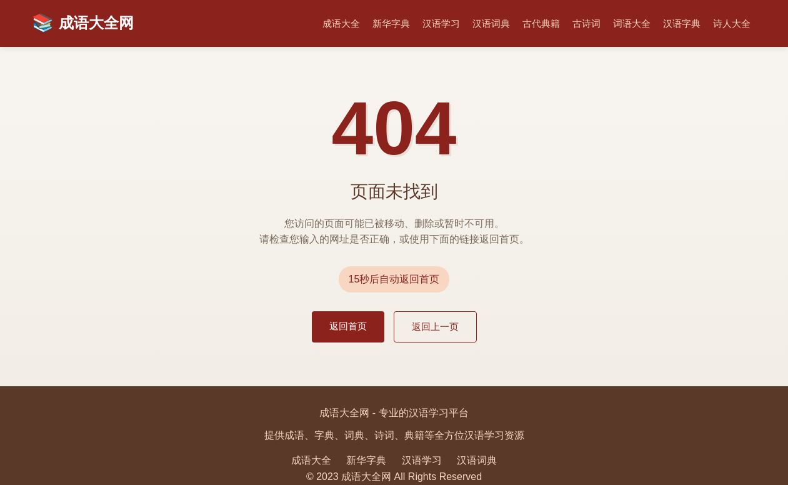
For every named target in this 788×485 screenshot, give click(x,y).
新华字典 (391, 23)
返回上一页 (435, 326)
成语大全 (341, 23)
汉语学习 (441, 23)
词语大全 (632, 23)
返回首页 (348, 326)
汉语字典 (682, 23)
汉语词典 (491, 23)
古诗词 (586, 23)
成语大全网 (83, 23)
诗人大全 (732, 23)
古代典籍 (541, 23)
